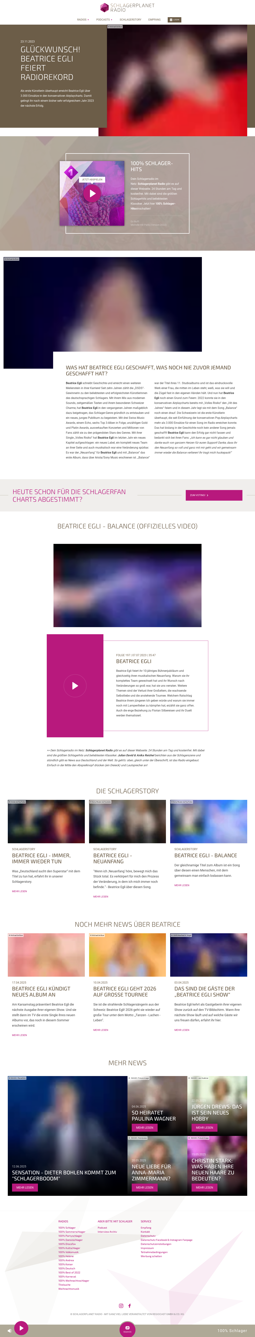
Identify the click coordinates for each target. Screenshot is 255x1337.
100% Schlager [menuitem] (67, 1227)
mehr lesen (19, 891)
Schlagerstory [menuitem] (130, 19)
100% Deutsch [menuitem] (66, 1268)
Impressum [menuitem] (147, 1247)
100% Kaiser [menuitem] (65, 1264)
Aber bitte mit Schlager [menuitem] (115, 1221)
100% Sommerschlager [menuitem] (71, 1231)
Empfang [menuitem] (154, 19)
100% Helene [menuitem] (66, 1256)
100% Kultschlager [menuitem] (69, 1247)
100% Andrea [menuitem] (66, 1260)
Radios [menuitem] (83, 19)
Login (174, 20)
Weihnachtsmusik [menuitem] (68, 1288)
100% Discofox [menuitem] (67, 1243)
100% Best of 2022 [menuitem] (69, 1272)
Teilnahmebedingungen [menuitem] (154, 1252)
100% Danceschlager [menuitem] (70, 1239)
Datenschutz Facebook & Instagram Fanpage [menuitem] (166, 1239)
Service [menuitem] (146, 1221)
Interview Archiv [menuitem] (107, 1231)
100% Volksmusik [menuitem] (68, 1252)
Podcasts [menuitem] (104, 19)
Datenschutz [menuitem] (148, 1235)
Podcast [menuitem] (102, 1227)
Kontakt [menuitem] (145, 1231)
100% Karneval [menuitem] (67, 1276)
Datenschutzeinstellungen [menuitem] (156, 1243)
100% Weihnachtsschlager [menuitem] (73, 1280)
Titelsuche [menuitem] (64, 1284)
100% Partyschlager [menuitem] (70, 1235)
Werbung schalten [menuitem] (151, 1256)
